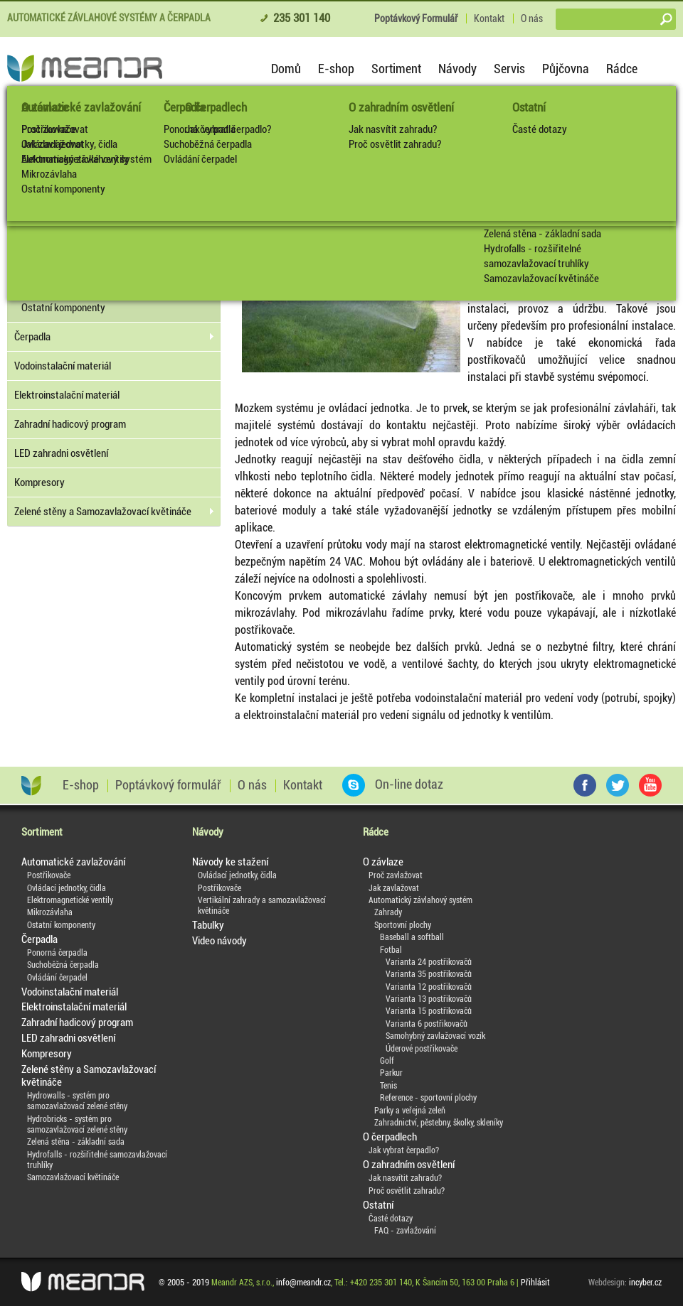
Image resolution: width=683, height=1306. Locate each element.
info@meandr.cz (303, 1283)
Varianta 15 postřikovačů (429, 1011)
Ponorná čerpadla (199, 129)
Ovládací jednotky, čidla (69, 144)
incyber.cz (645, 1283)
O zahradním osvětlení (401, 107)
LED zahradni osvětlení (61, 453)
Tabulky (208, 925)
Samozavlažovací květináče (541, 278)
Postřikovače (48, 129)
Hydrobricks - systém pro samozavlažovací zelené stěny (77, 1124)
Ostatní (529, 107)
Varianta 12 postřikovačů (429, 987)
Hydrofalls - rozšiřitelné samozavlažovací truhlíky (536, 256)
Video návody (219, 940)
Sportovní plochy (402, 925)
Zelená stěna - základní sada (542, 233)
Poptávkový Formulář (415, 18)
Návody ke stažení (230, 862)
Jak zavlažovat (394, 888)
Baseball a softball (412, 937)
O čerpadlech (390, 1136)
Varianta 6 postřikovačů (426, 1024)
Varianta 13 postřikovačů (429, 999)
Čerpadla (184, 107)
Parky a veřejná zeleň (409, 1111)
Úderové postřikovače (421, 1049)
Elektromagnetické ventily (75, 159)
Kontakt (489, 18)
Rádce (621, 68)
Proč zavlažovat (396, 875)
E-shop (336, 68)
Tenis (388, 1086)
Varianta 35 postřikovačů (429, 974)
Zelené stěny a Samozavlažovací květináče (102, 511)
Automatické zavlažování (81, 107)
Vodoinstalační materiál (62, 366)
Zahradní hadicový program (70, 424)
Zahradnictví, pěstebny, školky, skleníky (438, 1123)
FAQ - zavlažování (405, 1231)
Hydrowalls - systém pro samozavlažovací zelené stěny (77, 1101)
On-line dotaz (392, 784)
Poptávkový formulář (168, 785)
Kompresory (39, 482)
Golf (387, 1061)
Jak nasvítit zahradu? (393, 129)
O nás (532, 18)
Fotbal (391, 950)
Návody (457, 68)
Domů (286, 68)
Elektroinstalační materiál (67, 395)
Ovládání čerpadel (200, 159)
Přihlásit (535, 1283)
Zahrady (388, 912)
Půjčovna (565, 68)
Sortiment (396, 68)
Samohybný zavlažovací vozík (435, 1036)
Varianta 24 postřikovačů (429, 962)
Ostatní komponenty (63, 189)
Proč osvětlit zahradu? (395, 144)
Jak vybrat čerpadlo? (404, 1150)
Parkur (391, 1073)
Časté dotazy (539, 129)
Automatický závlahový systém (420, 900)
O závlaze (383, 862)
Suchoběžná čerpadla (208, 144)
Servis (509, 68)
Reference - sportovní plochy (428, 1098)
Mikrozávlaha (49, 174)
